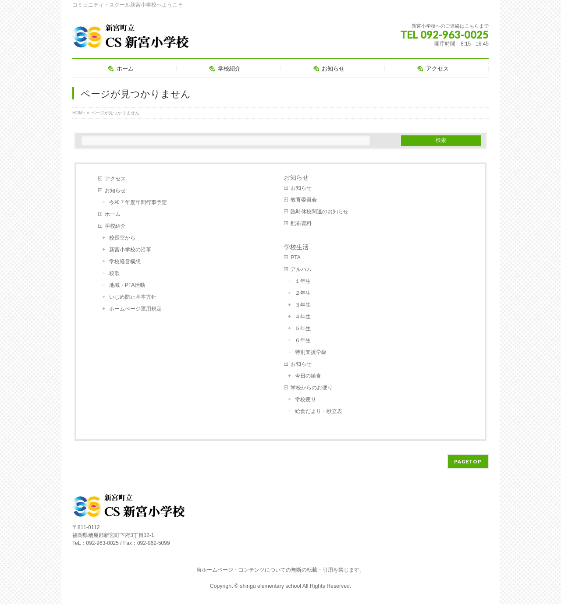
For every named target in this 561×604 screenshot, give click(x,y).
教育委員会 (304, 200)
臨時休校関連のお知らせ (319, 211)
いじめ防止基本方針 (132, 297)
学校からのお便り (312, 388)
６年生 (303, 340)
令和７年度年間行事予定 (138, 202)
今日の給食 (308, 376)
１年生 (303, 281)
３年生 (303, 305)
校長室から (122, 238)
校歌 (114, 273)
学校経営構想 (125, 261)
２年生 (303, 293)
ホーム (113, 214)
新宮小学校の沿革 (130, 250)
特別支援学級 (311, 352)
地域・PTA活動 (127, 285)
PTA (295, 257)
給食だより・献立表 (318, 411)
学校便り (305, 399)
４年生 (303, 317)
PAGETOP (468, 461)
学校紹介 (115, 226)
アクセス (115, 179)
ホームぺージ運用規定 (135, 309)
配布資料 (301, 223)
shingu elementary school (271, 586)
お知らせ (115, 190)
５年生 (303, 328)
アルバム (301, 269)
